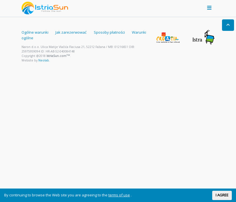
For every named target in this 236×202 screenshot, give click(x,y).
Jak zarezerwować (71, 32)
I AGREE (222, 195)
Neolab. (44, 60)
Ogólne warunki (35, 32)
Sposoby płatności (109, 32)
